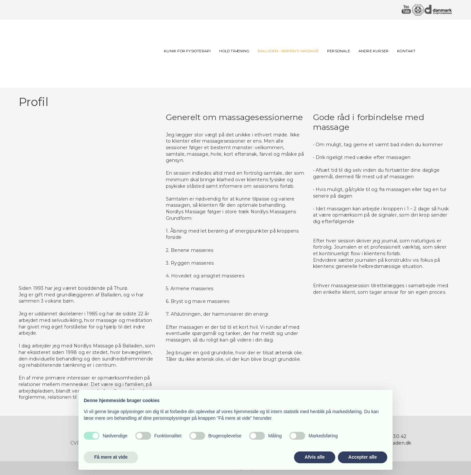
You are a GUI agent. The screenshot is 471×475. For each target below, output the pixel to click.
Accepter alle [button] (362, 457)
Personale (338, 51)
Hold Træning (234, 51)
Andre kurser (373, 51)
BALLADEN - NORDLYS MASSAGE (288, 51)
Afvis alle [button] (314, 457)
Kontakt (406, 51)
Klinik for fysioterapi (187, 51)
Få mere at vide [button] (111, 457)
